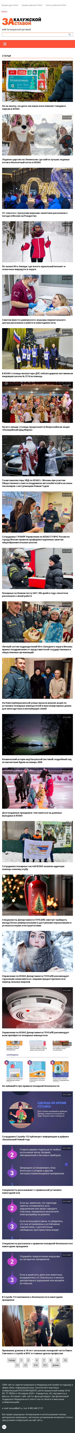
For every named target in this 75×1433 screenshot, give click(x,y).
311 (45, 1365)
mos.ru (4, 11)
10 (65, 1360)
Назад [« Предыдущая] (12, 1360)
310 (36, 1365)
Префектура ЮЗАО (9, 5)
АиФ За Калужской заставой (16, 29)
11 (17, 1365)
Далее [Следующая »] (56, 1365)
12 (25, 1365)
